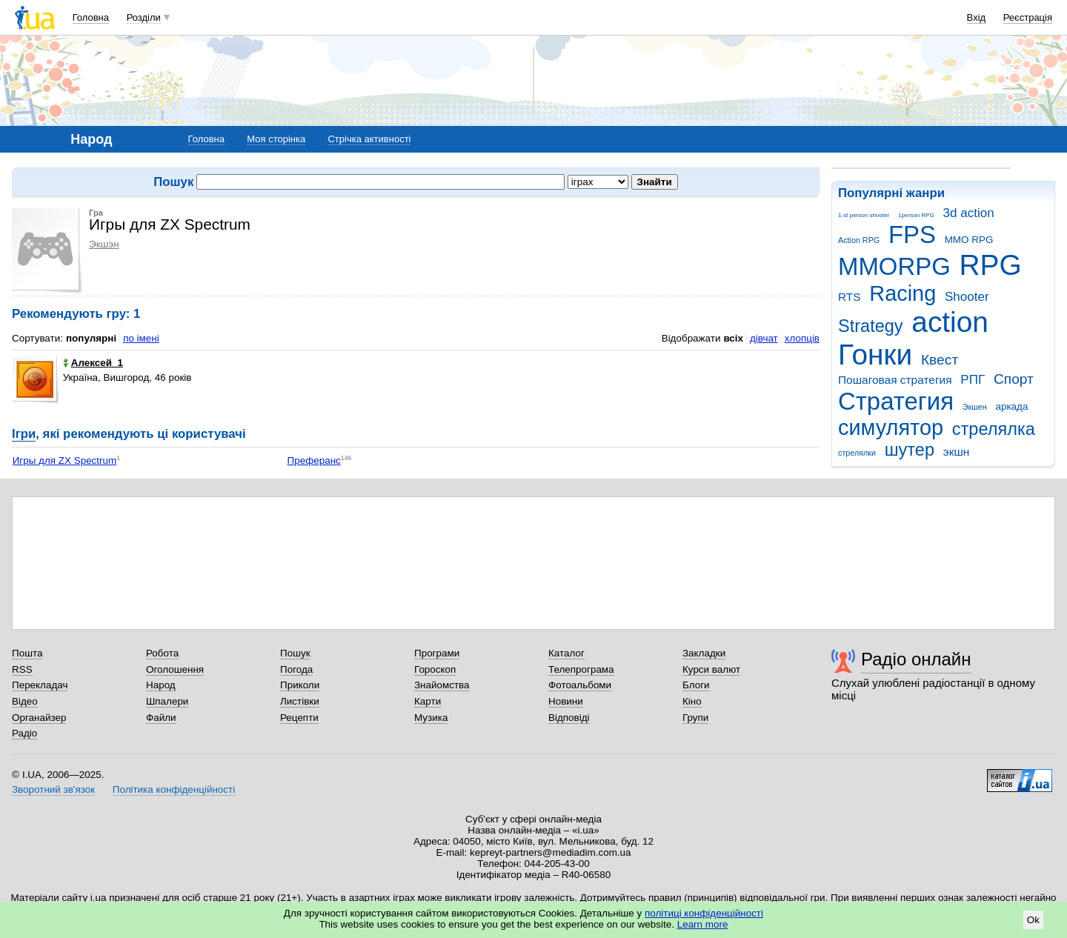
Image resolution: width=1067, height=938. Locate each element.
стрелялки (857, 452)
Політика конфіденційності (174, 789)
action (949, 322)
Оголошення (175, 669)
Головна (91, 17)
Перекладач (39, 685)
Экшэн (104, 244)
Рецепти (299, 717)
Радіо (24, 733)
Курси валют (711, 669)
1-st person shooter (863, 215)
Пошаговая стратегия (895, 379)
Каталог (566, 653)
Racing (902, 293)
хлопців (802, 338)
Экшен (975, 406)
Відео (25, 701)
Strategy (870, 326)
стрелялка (993, 429)
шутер (909, 449)
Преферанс (314, 460)
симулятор (890, 427)
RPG (991, 265)
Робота (162, 653)
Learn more (702, 924)
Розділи (144, 17)
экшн (956, 451)
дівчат (764, 338)
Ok (1033, 919)
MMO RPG (969, 239)
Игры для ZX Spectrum (65, 460)
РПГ (972, 380)
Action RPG (859, 240)
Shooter (967, 297)
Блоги (696, 685)
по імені (141, 338)
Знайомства (442, 685)
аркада (1011, 406)
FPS (912, 234)
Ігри (24, 434)
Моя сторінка (276, 138)
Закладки (703, 653)
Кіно (692, 701)
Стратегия (896, 401)
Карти (427, 701)
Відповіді (569, 717)
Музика (431, 717)
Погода (296, 669)
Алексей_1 (93, 362)
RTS (849, 296)
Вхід (976, 17)
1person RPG (916, 215)
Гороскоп (435, 669)
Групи (695, 717)
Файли (161, 717)
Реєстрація (1027, 17)
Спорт (1014, 379)
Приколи (299, 685)
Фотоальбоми (579, 685)
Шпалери (167, 701)
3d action (968, 213)
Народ (161, 685)
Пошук (295, 653)
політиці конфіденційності (704, 913)
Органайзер (39, 717)
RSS (22, 669)
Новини (565, 701)
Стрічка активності (369, 138)
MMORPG (894, 266)
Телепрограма (581, 669)
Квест (939, 359)
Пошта (27, 653)
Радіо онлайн (916, 659)
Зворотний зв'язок (53, 789)
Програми (436, 653)
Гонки (875, 354)
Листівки (299, 701)
